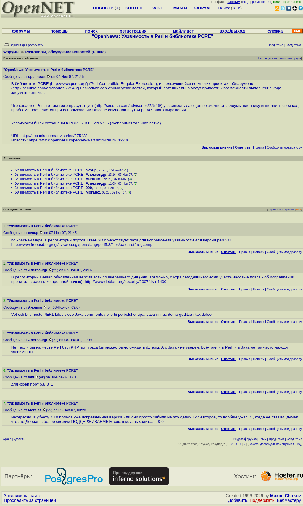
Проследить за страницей (30, 500)
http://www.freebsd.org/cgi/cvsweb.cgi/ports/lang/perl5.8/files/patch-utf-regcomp (82, 244)
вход (245, 2)
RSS (298, 209)
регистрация (261, 2)
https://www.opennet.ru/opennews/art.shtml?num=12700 (79, 140)
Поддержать (262, 500)
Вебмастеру (289, 500)
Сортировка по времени (281, 209)
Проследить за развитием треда (279, 58)
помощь (59, 31)
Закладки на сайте (22, 495)
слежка (275, 31)
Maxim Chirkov (285, 495)
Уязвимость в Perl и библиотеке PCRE (49, 170)
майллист (183, 31)
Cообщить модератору (284, 147)
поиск (91, 31)
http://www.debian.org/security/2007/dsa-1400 (125, 281)
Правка (258, 147)
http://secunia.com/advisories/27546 (128, 105)
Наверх (258, 252)
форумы (21, 31)
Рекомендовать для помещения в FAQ (275, 444)
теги (236, 8)
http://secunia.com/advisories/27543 (44, 88)
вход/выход (232, 31)
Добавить (237, 500)
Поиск (224, 8)
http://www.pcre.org (68, 83)
